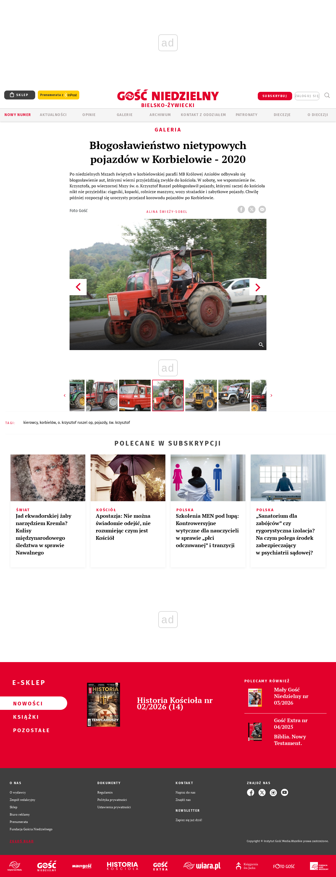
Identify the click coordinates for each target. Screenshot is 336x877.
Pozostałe (25, 730)
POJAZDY (100, 422)
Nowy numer (17, 115)
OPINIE (89, 115)
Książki (25, 717)
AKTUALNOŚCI (53, 115)
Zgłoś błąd (22, 841)
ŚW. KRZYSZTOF (119, 422)
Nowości (25, 703)
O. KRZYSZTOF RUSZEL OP (75, 422)
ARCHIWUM (160, 115)
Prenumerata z (58, 95)
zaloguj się (307, 96)
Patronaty (247, 115)
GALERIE (125, 115)
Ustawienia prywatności (114, 807)
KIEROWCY (30, 422)
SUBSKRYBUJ (274, 96)
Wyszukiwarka (327, 95)
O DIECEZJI (318, 115)
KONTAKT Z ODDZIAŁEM (203, 115)
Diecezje (282, 115)
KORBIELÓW (48, 422)
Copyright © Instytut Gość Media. (269, 841)
